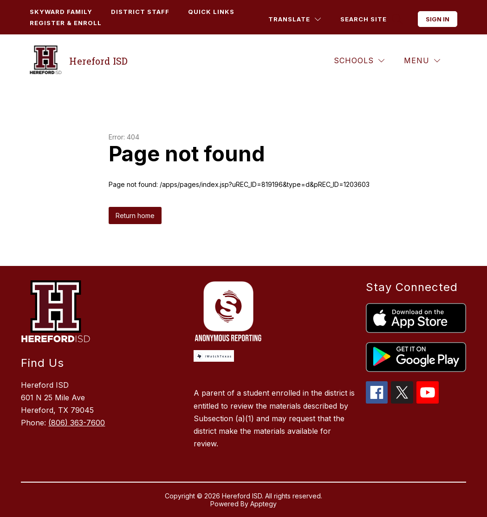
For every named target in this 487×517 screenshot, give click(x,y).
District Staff (140, 11)
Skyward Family (61, 11)
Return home (135, 215)
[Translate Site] (294, 19)
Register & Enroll (66, 23)
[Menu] (422, 60)
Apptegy (263, 504)
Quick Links (211, 11)
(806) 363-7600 (76, 422)
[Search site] (370, 19)
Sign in (437, 19)
